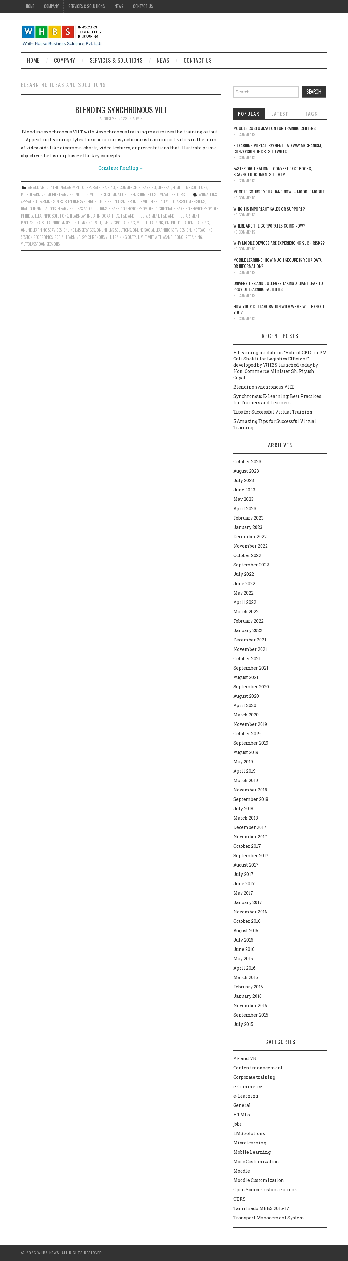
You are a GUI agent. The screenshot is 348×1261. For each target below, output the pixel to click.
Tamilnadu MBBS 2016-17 (261, 1208)
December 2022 (250, 537)
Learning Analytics (61, 223)
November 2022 (250, 546)
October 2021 (247, 658)
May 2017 (243, 893)
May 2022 (243, 593)
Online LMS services (79, 230)
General (164, 187)
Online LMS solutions (114, 230)
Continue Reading (120, 168)
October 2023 (247, 462)
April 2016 (244, 968)
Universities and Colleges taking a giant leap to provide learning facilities (278, 286)
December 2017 (249, 827)
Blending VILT (160, 201)
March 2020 (246, 715)
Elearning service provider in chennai (140, 209)
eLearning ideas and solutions (82, 209)
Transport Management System (268, 1218)
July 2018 (243, 808)
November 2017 (250, 837)
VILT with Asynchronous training (175, 237)
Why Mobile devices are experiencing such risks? (279, 242)
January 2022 (247, 630)
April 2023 (244, 508)
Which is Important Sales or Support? (269, 208)
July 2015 (243, 1024)
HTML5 (178, 187)
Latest (280, 113)
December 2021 (249, 640)
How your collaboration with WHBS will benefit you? (279, 309)
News (119, 6)
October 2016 (247, 921)
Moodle (82, 195)
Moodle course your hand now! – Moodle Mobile (279, 191)
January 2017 (247, 902)
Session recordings (37, 237)
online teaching (199, 230)
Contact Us (143, 6)
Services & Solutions (86, 6)
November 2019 (250, 724)
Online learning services (41, 230)
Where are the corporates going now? (269, 225)
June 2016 (244, 949)
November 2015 (250, 1005)
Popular (249, 113)
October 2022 (247, 555)
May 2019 (243, 762)
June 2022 (244, 583)
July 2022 (243, 574)
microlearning (122, 223)
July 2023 (243, 480)
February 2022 (248, 621)
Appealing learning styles (42, 201)
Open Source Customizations (151, 195)
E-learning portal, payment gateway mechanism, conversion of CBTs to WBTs (277, 148)
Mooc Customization (256, 1161)
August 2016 (245, 930)
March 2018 (245, 818)
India (91, 216)
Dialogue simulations (38, 209)
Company (51, 6)
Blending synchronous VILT (121, 109)
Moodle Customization (108, 195)
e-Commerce (127, 187)
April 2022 (244, 602)
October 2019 (247, 733)
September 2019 (250, 743)
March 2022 (246, 612)
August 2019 (245, 752)
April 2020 (244, 705)
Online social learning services (159, 230)
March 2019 (245, 780)
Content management (63, 187)
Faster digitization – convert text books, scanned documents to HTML (272, 171)
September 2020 (251, 687)
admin (137, 119)
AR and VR (36, 187)
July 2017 (243, 874)
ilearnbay (77, 216)
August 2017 (246, 865)
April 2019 (244, 771)
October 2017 (247, 846)
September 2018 (250, 799)
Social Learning (68, 237)
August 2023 (246, 471)
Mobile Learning (60, 195)
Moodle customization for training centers (274, 128)
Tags (311, 113)
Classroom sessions (189, 201)
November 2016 (250, 912)
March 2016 (245, 977)
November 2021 (250, 649)
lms (105, 223)
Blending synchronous (83, 201)
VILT (143, 237)
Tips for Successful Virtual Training (272, 412)
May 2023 (243, 499)
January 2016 (247, 996)
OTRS (181, 195)
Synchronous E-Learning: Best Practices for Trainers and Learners (277, 399)
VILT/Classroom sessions (40, 244)
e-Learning (147, 187)
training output (126, 237)
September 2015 (250, 1015)
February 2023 (248, 518)
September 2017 (251, 855)
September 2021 (250, 668)
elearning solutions (51, 216)
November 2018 (250, 790)
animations (208, 195)
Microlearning (33, 195)
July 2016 (243, 940)
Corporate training (98, 187)
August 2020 (246, 696)
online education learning (187, 223)
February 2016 (248, 987)
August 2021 (245, 677)
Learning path (89, 223)
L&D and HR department (140, 216)
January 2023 (247, 527)
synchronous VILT (96, 237)
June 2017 (244, 884)
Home (30, 6)
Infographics (108, 216)
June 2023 (244, 490)
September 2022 (251, 565)
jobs (237, 1124)
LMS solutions (196, 187)
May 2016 (243, 959)
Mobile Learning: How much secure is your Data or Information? (277, 262)
